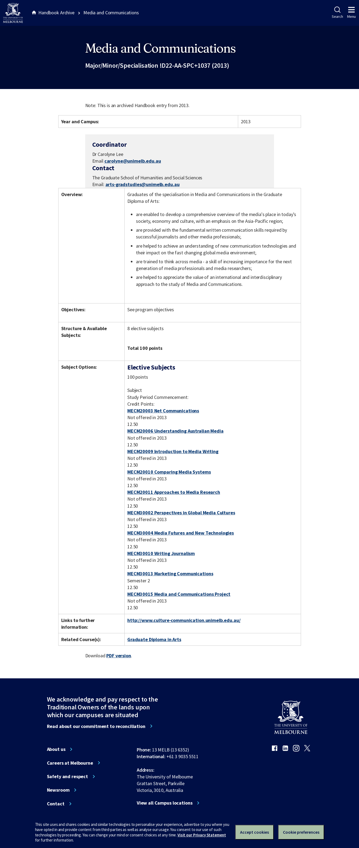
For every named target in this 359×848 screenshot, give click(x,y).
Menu (351, 12)
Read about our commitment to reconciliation (96, 726)
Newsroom (58, 790)
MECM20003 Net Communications (163, 411)
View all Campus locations (165, 803)
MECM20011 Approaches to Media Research (173, 492)
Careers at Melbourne (70, 763)
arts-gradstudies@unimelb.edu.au (142, 184)
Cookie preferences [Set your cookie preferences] (301, 832)
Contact (55, 804)
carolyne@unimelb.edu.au (132, 161)
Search (337, 12)
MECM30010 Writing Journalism (161, 553)
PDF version (118, 655)
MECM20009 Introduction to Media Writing (172, 451)
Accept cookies (254, 832)
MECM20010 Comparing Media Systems (169, 472)
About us (56, 749)
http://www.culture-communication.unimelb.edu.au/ (184, 620)
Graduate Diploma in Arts (154, 639)
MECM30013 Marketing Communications (170, 573)
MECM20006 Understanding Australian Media (175, 431)
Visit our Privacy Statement (201, 834)
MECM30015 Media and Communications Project (178, 594)
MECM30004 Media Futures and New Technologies (180, 533)
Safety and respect (67, 776)
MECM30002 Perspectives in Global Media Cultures (181, 513)
